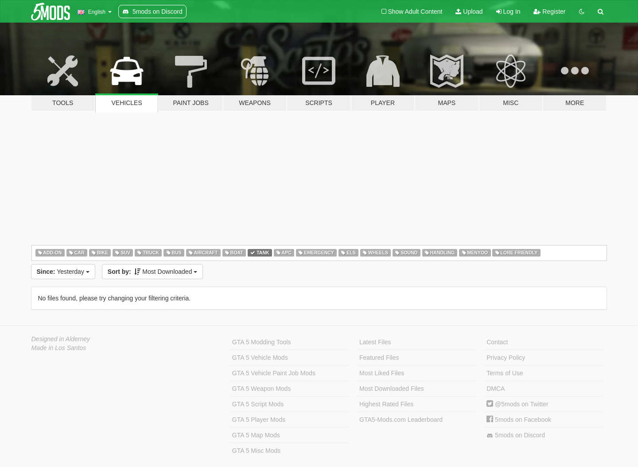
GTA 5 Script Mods (258, 404)
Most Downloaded (153, 271)
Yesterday (63, 271)
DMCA (495, 388)
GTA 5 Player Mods (258, 419)
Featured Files (379, 357)
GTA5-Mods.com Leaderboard (401, 419)
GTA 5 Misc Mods (256, 450)
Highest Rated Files (386, 404)
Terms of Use (504, 373)
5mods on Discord (515, 435)
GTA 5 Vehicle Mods (260, 357)
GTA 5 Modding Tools (261, 342)
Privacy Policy (505, 357)
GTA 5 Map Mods (256, 435)
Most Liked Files (381, 373)
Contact (497, 342)
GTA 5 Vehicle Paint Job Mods (273, 373)
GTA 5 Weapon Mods (261, 388)
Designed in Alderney (60, 338)
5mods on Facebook (518, 420)
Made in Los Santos (58, 347)
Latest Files (375, 342)
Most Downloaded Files (391, 388)
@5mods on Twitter (517, 404)
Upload (468, 11)
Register (549, 11)
